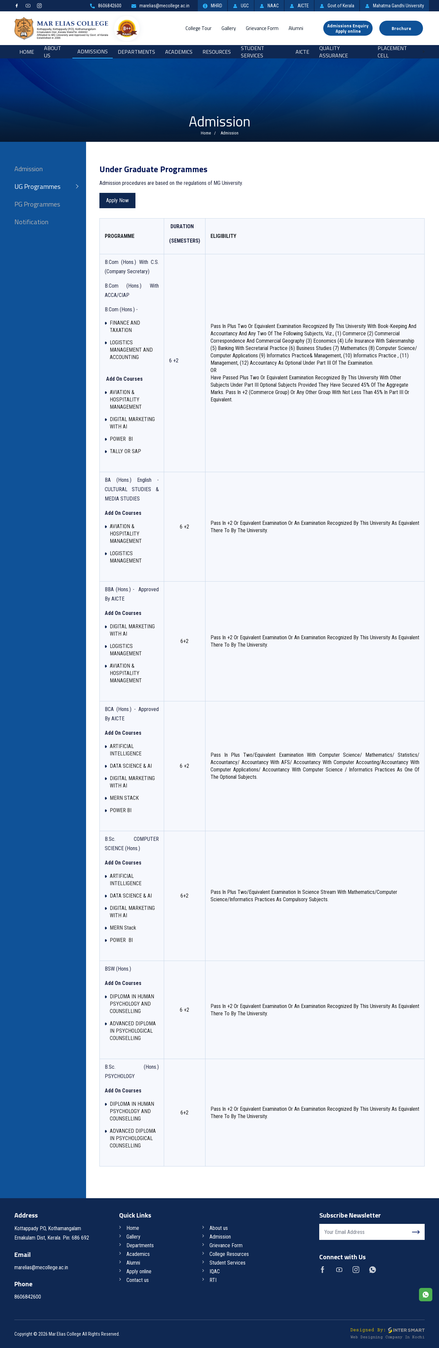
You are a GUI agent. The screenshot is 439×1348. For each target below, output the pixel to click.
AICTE (299, 5)
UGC (241, 5)
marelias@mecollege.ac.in (160, 5)
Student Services (252, 51)
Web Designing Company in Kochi (388, 1337)
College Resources (229, 1254)
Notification (31, 222)
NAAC (269, 5)
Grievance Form (262, 28)
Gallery (229, 28)
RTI (212, 1280)
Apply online (138, 1271)
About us (218, 1228)
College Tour (198, 28)
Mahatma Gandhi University (394, 5)
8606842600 (105, 5)
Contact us (137, 1280)
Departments (136, 52)
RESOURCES (216, 52)
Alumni (296, 28)
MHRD (212, 5)
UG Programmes (37, 186)
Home (26, 52)
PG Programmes (37, 204)
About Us (52, 51)
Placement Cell (392, 51)
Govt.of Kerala (337, 5)
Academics (178, 52)
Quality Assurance (333, 51)
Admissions (92, 51)
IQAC (214, 1271)
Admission (28, 168)
